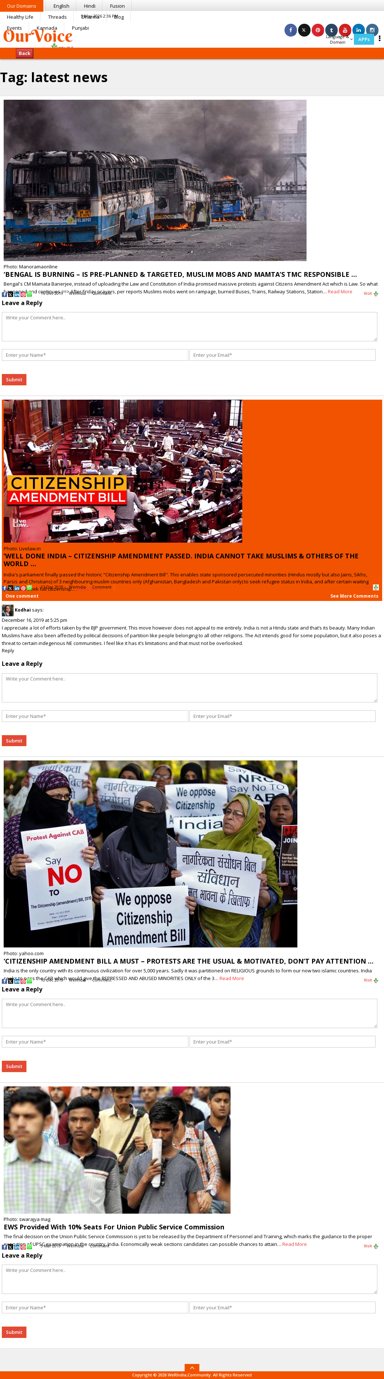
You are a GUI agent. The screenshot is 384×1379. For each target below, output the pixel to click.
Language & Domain (339, 39)
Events (14, 28)
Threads (57, 17)
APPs (364, 39)
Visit (371, 294)
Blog (119, 17)
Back (24, 53)
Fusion (117, 6)
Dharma (90, 17)
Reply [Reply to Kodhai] (8, 650)
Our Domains (21, 6)
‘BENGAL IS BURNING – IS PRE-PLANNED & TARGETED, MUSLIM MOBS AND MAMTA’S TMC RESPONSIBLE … (180, 274)
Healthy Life (20, 17)
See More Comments (354, 596)
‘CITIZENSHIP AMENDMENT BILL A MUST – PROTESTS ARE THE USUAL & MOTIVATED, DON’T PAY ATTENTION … (188, 961)
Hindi (89, 6)
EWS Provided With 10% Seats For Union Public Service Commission (114, 1226)
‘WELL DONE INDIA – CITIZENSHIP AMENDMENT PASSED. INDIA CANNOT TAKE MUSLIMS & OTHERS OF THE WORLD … (181, 559)
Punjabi (80, 28)
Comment (102, 293)
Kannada (47, 28)
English (61, 6)
